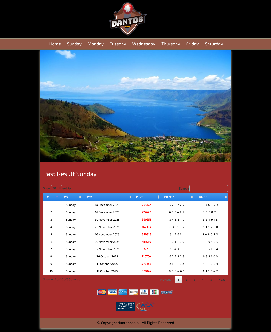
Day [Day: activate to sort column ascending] (65, 197)
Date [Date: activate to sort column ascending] (89, 197)
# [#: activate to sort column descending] (48, 197)
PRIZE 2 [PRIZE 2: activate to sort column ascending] (169, 197)
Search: (203, 188)
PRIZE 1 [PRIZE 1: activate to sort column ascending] (140, 197)
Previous (165, 279)
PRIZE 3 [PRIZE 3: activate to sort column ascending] (202, 197)
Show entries (57, 188)
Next (222, 279)
